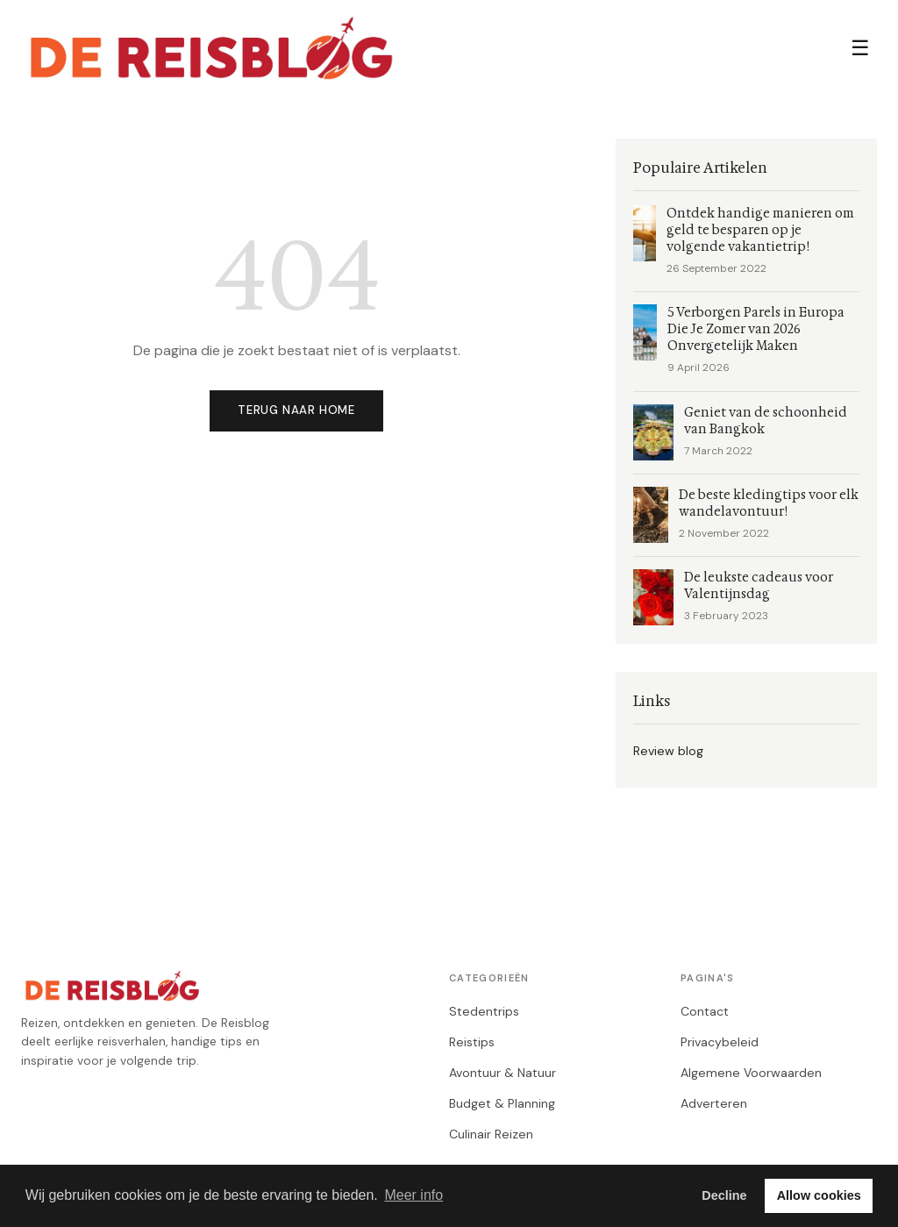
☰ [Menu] (860, 48)
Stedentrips (484, 1011)
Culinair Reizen (491, 1134)
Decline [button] (724, 1195)
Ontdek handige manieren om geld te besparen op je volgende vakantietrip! (760, 230)
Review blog (668, 751)
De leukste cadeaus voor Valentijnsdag (758, 586)
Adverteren (714, 1103)
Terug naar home (296, 410)
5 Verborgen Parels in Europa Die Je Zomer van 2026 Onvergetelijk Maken (756, 329)
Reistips (472, 1042)
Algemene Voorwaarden (751, 1073)
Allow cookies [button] (819, 1195)
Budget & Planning (502, 1103)
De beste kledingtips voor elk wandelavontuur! (769, 503)
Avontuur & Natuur (502, 1073)
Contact (705, 1011)
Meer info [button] (413, 1195)
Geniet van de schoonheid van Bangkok (765, 421)
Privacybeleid (720, 1042)
